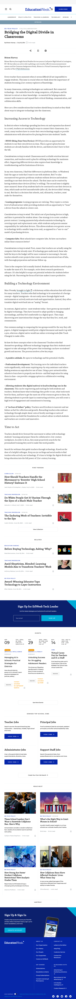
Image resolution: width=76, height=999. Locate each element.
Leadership (12, 17)
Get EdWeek (40, 964)
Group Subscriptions (42, 975)
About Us (39, 941)
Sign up (52, 618)
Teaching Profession (12, 494)
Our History (39, 948)
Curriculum (9, 473)
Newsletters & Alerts (42, 972)
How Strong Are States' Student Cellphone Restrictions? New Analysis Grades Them (16, 876)
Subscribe (63, 9)
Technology (55, 17)
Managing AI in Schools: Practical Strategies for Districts (12, 662)
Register (8, 684)
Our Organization (41, 945)
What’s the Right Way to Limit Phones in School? (54, 820)
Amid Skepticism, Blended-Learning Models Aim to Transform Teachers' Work (27, 565)
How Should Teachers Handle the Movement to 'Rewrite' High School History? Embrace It (24, 479)
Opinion (66, 17)
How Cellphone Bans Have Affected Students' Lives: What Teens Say (52, 875)
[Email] (26, 618)
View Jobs (13, 736)
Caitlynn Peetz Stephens (12, 835)
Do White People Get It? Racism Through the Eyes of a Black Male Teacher (27, 499)
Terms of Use (8, 996)
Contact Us (58, 941)
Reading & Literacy (35, 651)
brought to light (24, 290)
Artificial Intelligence (13, 651)
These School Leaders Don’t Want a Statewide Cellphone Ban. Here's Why (17, 821)
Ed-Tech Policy (11, 28)
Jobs (53, 650)
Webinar (7, 654)
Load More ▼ (38, 902)
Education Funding (11, 545)
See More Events (38, 702)
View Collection (38, 529)
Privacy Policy (17, 996)
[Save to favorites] (38, 50)
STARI (41, 683)
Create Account (15, 930)
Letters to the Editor (60, 945)
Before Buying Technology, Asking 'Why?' (28, 548)
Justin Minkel (8, 523)
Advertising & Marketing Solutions (60, 971)
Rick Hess (43, 831)
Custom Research (60, 988)
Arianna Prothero (10, 890)
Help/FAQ (57, 948)
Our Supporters (41, 955)
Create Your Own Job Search (38, 775)
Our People (39, 952)
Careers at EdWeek (42, 959)
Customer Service (59, 952)
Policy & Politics (24, 17)
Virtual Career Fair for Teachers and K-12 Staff (59, 655)
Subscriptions (40, 968)
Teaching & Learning (41, 17)
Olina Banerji (44, 889)
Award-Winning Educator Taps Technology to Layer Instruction (22, 583)
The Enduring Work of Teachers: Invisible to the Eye (28, 517)
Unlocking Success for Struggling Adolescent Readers (37, 660)
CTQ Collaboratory (22, 69)
